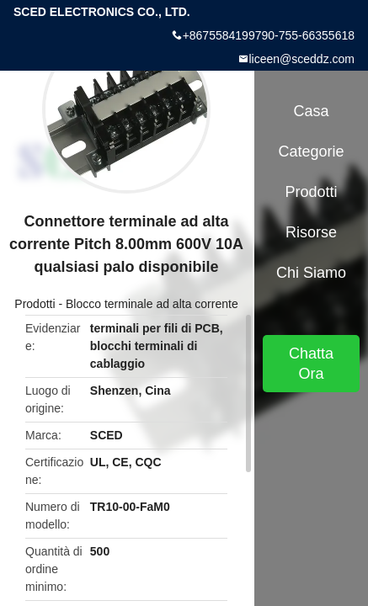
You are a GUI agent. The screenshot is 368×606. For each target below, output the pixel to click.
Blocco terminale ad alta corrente (152, 304)
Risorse (311, 232)
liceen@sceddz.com (302, 59)
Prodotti (34, 304)
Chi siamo (311, 272)
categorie (311, 151)
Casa (310, 111)
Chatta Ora (311, 363)
